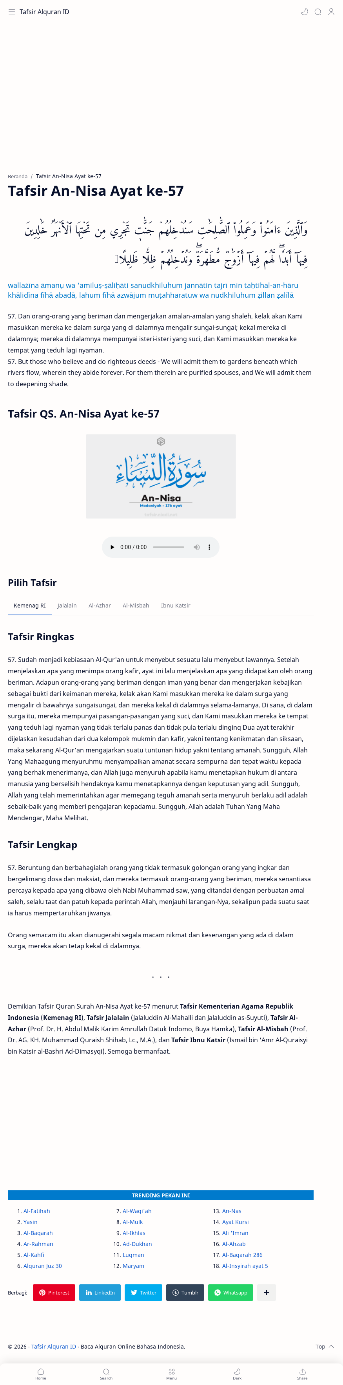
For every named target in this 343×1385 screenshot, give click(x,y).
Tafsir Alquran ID (44, 11)
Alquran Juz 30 (43, 1265)
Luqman (133, 1254)
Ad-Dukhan (137, 1244)
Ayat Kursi (235, 1222)
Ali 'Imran (235, 1233)
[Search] (318, 12)
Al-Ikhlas (134, 1233)
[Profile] (331, 12)
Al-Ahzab (234, 1244)
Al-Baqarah (38, 1233)
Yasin (31, 1222)
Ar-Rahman (38, 1244)
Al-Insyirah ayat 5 (245, 1265)
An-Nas (231, 1211)
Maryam (133, 1265)
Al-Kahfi (34, 1254)
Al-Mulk (133, 1222)
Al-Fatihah (37, 1211)
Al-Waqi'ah (137, 1211)
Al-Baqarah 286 (242, 1254)
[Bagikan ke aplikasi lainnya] (266, 1292)
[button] (304, 12)
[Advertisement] (171, 102)
